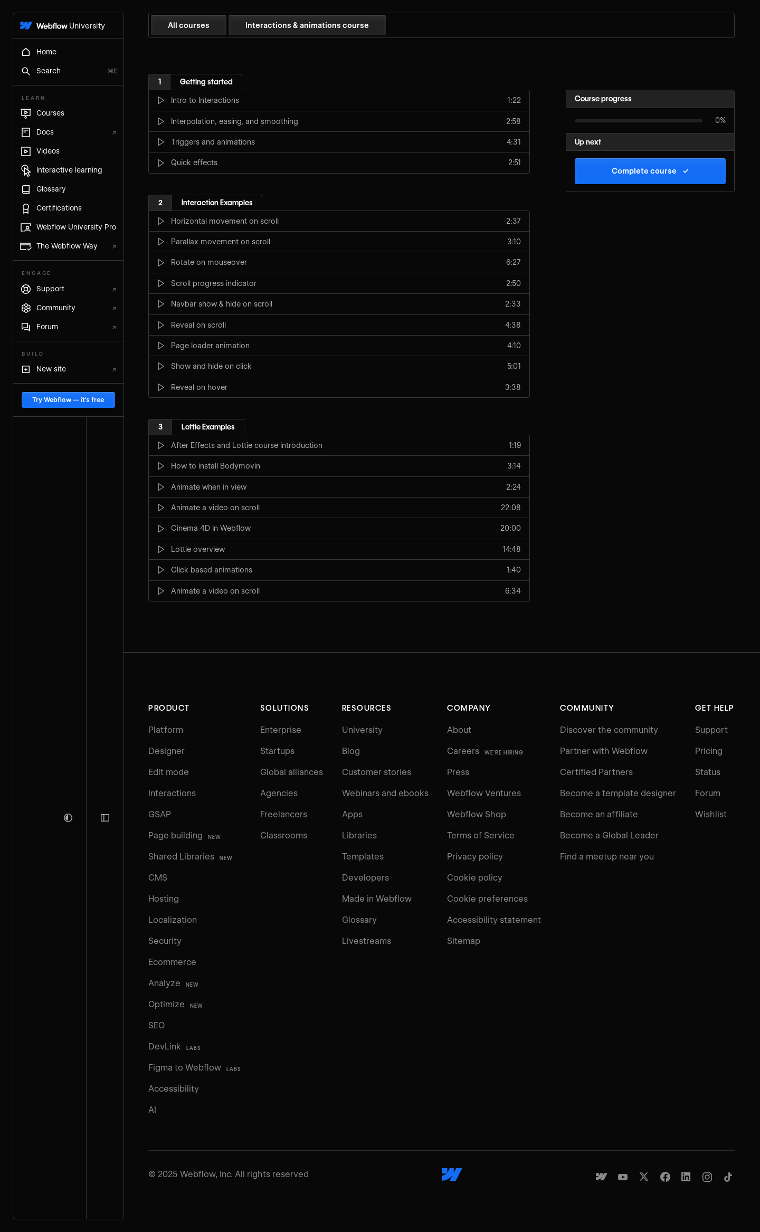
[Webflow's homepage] (462, 1174)
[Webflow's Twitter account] (644, 1176)
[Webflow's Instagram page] (707, 1176)
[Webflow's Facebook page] (665, 1176)
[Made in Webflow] (601, 1176)
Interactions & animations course (328, 25)
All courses (209, 25)
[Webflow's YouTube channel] (622, 1176)
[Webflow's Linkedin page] (686, 1176)
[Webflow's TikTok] (728, 1176)
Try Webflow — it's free (78, 1179)
